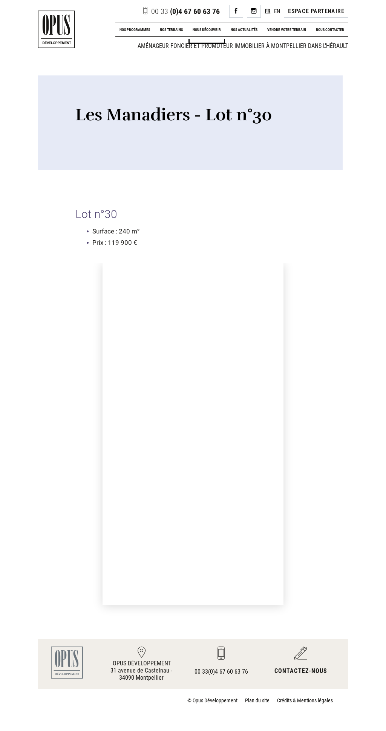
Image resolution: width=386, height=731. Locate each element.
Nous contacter (330, 30)
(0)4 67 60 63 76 (181, 11)
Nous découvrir (207, 30)
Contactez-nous (300, 670)
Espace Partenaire (316, 11)
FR (267, 11)
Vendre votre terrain (286, 30)
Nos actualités (244, 30)
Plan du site (257, 700)
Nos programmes (134, 30)
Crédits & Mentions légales (305, 700)
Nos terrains (171, 30)
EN (277, 11)
